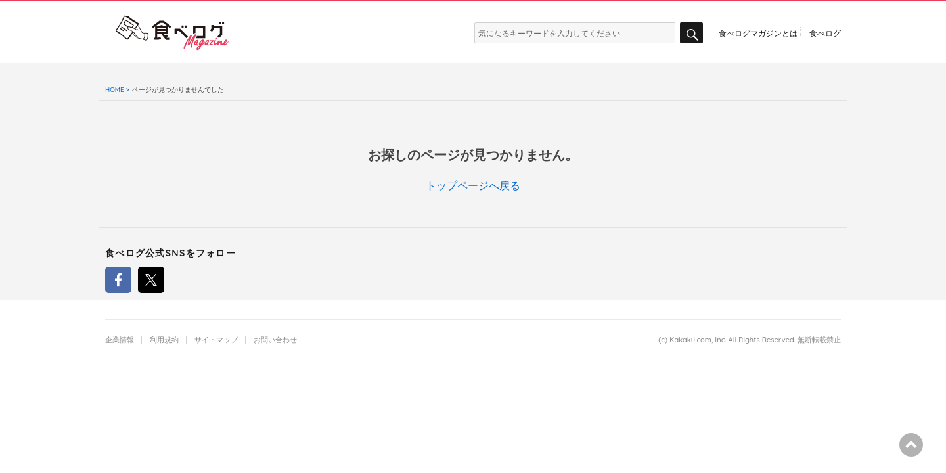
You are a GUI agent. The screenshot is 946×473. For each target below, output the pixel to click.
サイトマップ (216, 340)
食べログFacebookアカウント (118, 280)
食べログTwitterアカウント (151, 280)
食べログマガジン (172, 33)
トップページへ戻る (473, 185)
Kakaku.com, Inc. (698, 340)
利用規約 (164, 340)
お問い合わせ (275, 340)
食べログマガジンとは (758, 33)
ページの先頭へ (911, 445)
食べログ (825, 33)
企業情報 (119, 340)
